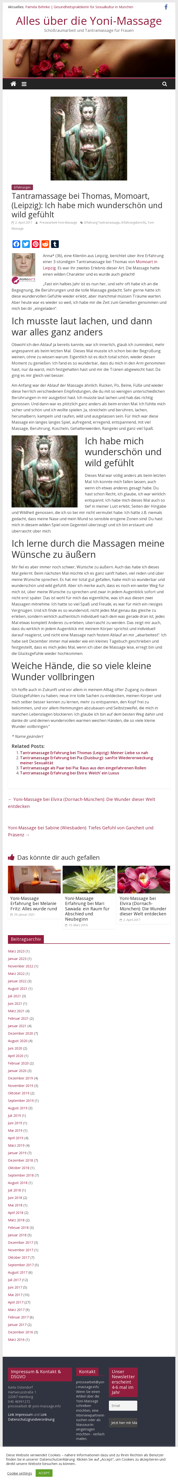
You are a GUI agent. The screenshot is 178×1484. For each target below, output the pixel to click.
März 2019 (16, 1145)
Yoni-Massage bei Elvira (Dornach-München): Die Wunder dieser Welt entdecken (81, 802)
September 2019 (21, 1100)
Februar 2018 (18, 1227)
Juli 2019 (14, 1115)
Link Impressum (20, 1414)
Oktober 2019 (18, 1093)
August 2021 (17, 988)
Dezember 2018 (20, 1160)
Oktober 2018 (18, 1167)
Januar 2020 (17, 1070)
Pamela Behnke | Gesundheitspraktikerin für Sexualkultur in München (79, 7)
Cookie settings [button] (19, 1473)
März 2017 (16, 1309)
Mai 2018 (15, 1205)
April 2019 (15, 1138)
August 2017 (17, 1272)
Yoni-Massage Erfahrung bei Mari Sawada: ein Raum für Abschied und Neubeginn (87, 908)
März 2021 (16, 1011)
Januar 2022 (17, 981)
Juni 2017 (15, 1287)
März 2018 (16, 1220)
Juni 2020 (15, 1048)
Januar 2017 (17, 1324)
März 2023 (16, 951)
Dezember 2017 (20, 1242)
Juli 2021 (14, 996)
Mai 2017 (15, 1294)
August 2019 (17, 1108)
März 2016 (16, 1339)
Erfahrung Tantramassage (101, 222)
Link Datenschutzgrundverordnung (31, 1417)
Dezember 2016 (20, 1332)
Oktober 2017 (18, 1257)
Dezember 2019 (20, 1078)
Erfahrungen (22, 187)
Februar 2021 (18, 1018)
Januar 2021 (17, 1026)
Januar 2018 (17, 1235)
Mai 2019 (15, 1130)
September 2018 (21, 1175)
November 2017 (20, 1250)
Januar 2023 (17, 958)
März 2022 (16, 973)
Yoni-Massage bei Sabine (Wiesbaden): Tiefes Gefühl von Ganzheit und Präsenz (80, 831)
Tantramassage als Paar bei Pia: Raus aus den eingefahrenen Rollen (83, 768)
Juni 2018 (15, 1197)
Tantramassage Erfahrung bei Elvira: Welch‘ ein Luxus (69, 773)
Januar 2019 (17, 1153)
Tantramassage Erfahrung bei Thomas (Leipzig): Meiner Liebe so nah (84, 752)
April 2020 (15, 1055)
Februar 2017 (18, 1317)
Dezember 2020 (20, 1033)
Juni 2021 (15, 1003)
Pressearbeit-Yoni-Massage (59, 222)
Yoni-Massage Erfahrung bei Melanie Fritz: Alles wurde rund (33, 903)
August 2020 (17, 1040)
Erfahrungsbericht (133, 222)
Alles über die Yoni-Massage (89, 20)
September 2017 (21, 1265)
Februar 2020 (18, 1063)
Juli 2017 (14, 1280)
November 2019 (20, 1085)
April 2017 (15, 1302)
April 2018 (15, 1212)
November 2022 (20, 966)
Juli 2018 (14, 1190)
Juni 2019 (15, 1123)
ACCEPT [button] (44, 1473)
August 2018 (17, 1182)
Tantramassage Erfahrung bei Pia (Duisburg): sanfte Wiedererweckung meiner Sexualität (86, 760)
